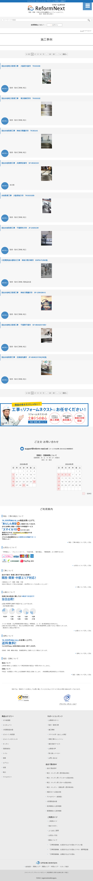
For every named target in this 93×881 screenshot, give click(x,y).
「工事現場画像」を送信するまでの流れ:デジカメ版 (65, 845)
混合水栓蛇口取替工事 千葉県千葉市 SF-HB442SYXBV (23, 325)
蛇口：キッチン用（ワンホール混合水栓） (60, 778)
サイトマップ (29, 872)
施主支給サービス (54, 744)
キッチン (6, 744)
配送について (53, 840)
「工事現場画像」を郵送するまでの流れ (62, 854)
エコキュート (7, 725)
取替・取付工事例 (16, 88)
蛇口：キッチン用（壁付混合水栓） (58, 773)
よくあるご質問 (54, 830)
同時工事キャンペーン (56, 739)
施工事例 (51, 730)
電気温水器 (27, 282)
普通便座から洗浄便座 (54, 811)
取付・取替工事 (54, 725)
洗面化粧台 (6, 748)
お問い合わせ (53, 758)
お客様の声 (52, 748)
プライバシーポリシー (40, 872)
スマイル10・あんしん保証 (57, 734)
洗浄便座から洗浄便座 (54, 806)
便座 (4, 758)
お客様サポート (54, 720)
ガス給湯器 (6, 720)
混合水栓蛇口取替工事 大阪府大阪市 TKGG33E (20, 66)
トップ (82, 30)
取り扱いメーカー (54, 753)
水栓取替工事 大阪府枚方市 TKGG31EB (17, 195)
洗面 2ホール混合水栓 (54, 792)
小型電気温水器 (8, 730)
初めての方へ (53, 826)
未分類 (12, 185)
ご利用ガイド (53, 821)
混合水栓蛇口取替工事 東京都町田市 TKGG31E (20, 98)
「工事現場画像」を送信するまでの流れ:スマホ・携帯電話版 (68, 849)
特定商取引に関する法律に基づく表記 (57, 872)
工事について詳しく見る (84, 587)
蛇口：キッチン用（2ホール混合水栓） (59, 782)
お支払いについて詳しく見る (82, 565)
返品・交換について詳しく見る (82, 674)
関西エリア (45, 866)
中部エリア (54, 866)
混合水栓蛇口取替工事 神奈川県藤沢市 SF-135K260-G (23, 293)
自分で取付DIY (52, 768)
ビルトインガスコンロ (10, 739)
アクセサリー (7, 777)
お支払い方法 (53, 835)
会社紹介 (28, 866)
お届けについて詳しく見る (83, 630)
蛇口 (24, 88)
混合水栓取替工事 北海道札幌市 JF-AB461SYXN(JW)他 (23, 357)
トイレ (5, 753)
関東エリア (36, 866)
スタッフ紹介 (64, 866)
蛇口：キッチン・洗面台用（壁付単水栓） (60, 787)
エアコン (6, 763)
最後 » (65, 54)
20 (53, 54)
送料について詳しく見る (84, 653)
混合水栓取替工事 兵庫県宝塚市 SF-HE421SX (20, 163)
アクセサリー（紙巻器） (55, 797)
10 (50, 54)
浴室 (4, 767)
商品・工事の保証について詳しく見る (80, 542)
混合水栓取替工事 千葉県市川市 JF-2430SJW (20, 228)
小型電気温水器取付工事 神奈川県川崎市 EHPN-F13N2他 (24, 260)
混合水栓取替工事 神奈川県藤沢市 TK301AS (19, 131)
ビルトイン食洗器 (9, 734)
